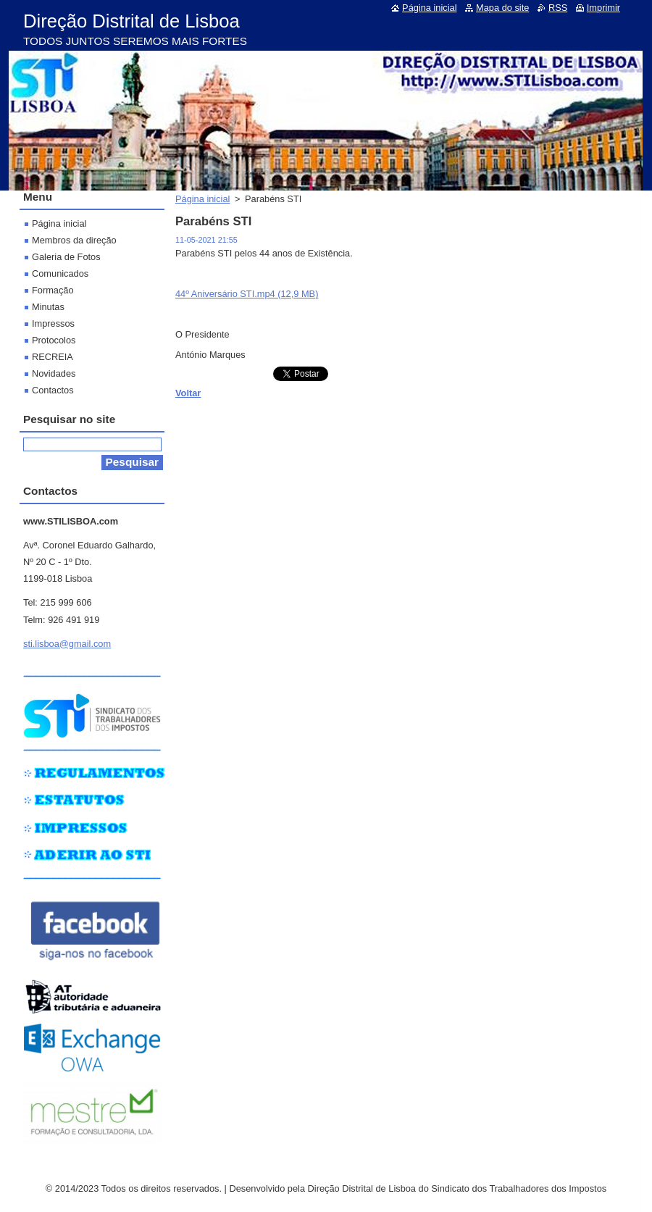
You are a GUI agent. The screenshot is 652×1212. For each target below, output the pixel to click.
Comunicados (60, 273)
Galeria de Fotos (66, 256)
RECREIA (52, 356)
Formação (53, 290)
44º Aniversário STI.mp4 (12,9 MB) (246, 293)
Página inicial (202, 198)
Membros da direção (74, 240)
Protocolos (53, 340)
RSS (557, 7)
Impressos (53, 323)
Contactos (53, 390)
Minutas (48, 306)
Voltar (188, 393)
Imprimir (603, 7)
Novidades (53, 373)
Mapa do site (502, 7)
